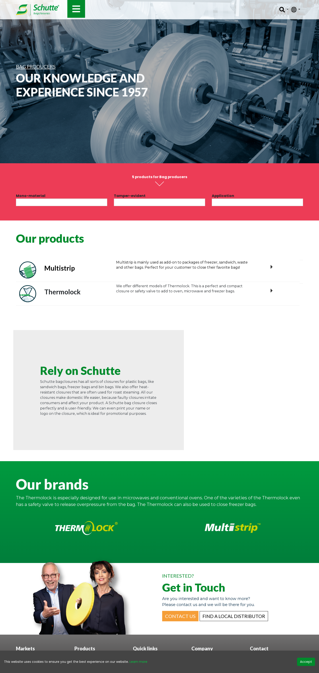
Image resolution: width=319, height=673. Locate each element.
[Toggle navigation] (76, 9)
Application (223, 195)
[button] (180, 616)
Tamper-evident (130, 195)
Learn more (138, 661)
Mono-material (30, 195)
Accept (306, 661)
